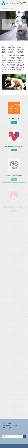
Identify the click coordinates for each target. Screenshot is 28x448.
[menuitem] (20, 3)
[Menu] (24, 3)
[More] (14, 125)
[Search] (20, 3)
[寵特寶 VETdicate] (11, 3)
